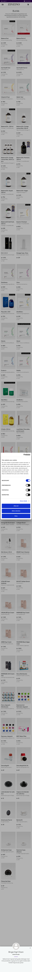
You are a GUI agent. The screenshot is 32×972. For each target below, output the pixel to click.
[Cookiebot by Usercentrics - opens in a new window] (23, 455)
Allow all (16, 506)
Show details (23, 501)
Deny (16, 516)
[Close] (30, 947)
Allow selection (16, 511)
